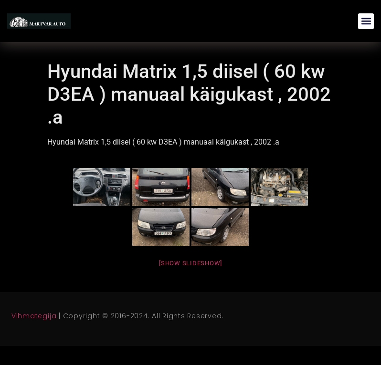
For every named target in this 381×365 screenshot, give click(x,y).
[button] (366, 21)
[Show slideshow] (190, 263)
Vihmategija (33, 316)
